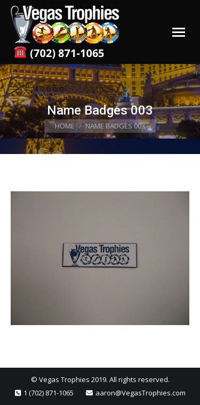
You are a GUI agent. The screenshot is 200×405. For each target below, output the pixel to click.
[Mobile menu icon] (178, 32)
